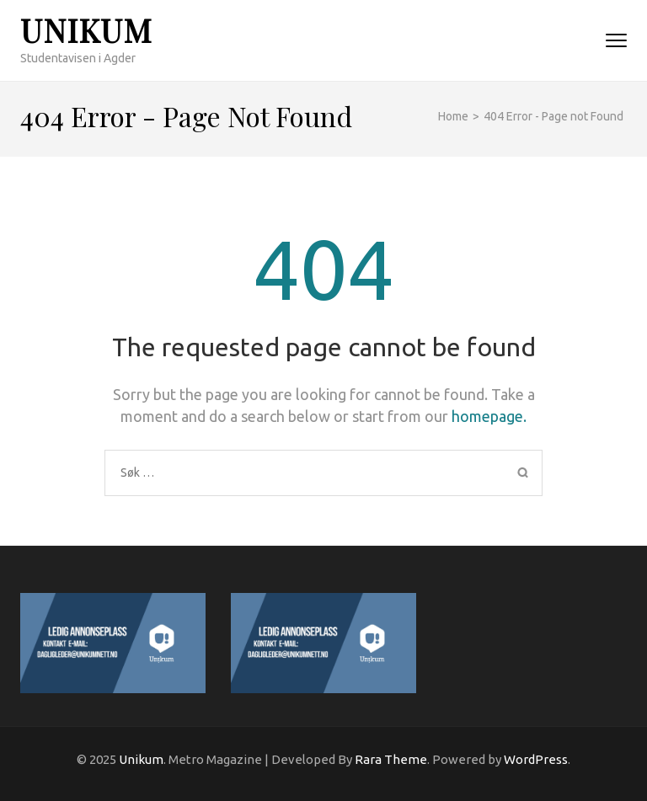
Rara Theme (391, 759)
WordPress (536, 759)
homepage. (489, 416)
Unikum (86, 29)
